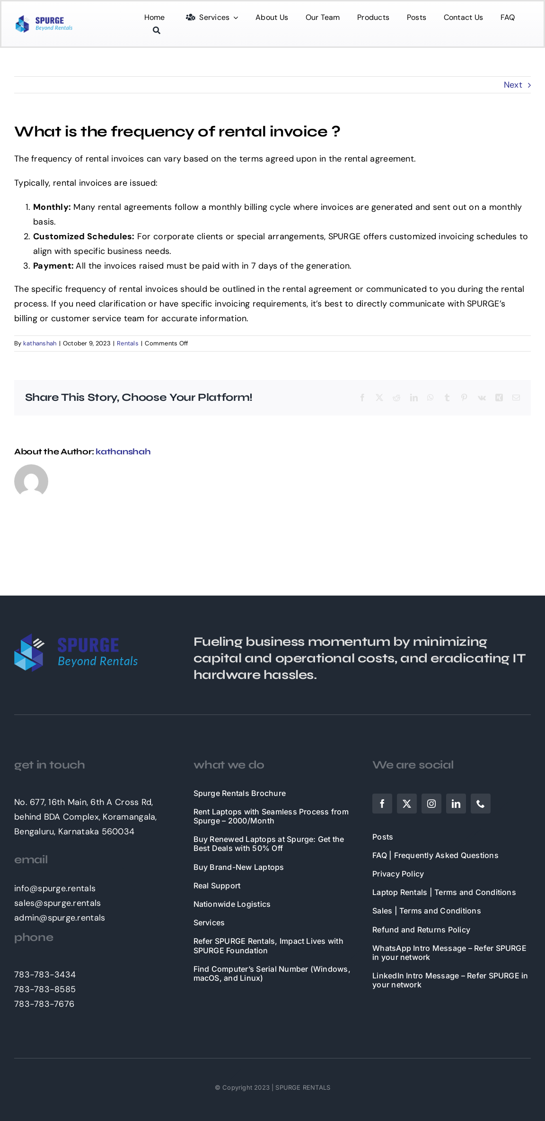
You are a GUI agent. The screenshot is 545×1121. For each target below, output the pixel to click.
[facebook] (382, 804)
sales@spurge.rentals (57, 903)
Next (513, 84)
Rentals (128, 343)
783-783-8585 (45, 989)
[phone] (481, 804)
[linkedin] (456, 804)
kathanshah (40, 343)
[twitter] (407, 804)
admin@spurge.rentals (59, 917)
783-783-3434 (45, 974)
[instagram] (431, 804)
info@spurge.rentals (55, 888)
